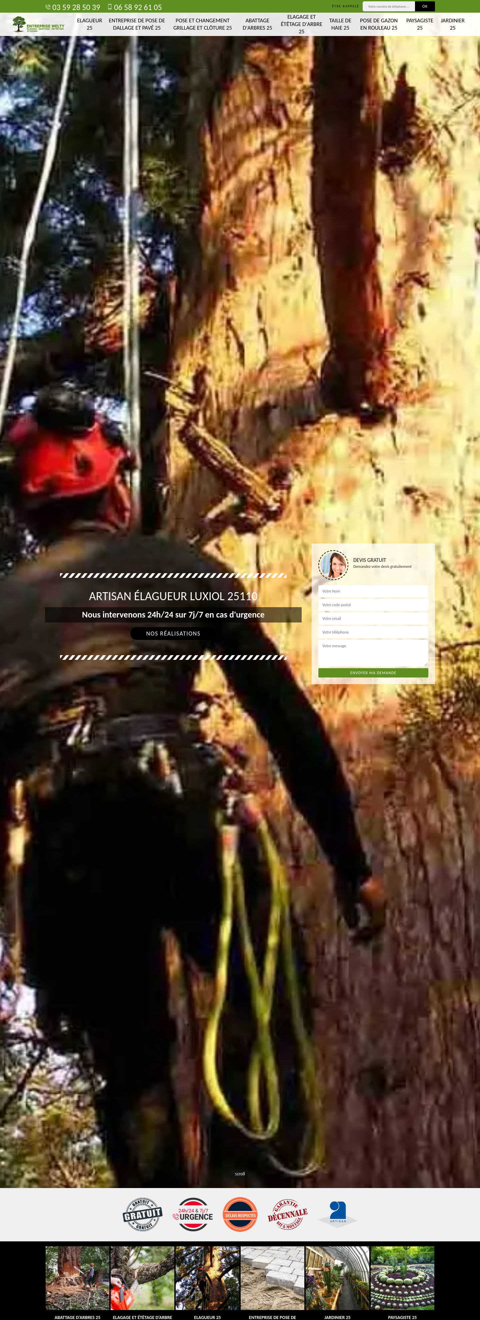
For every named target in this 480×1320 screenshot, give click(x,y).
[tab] (240, 660)
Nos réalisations (173, 633)
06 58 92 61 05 (134, 7)
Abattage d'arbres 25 (257, 24)
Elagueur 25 (89, 24)
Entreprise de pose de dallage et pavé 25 (137, 24)
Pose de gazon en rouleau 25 (379, 24)
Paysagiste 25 (419, 24)
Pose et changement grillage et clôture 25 (202, 24)
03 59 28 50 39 (72, 7)
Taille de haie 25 (340, 24)
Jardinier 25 (453, 24)
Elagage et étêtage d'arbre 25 (301, 24)
